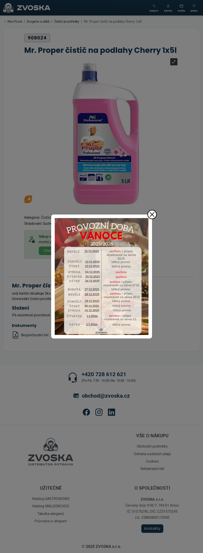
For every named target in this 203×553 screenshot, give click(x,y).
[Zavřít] (152, 214)
